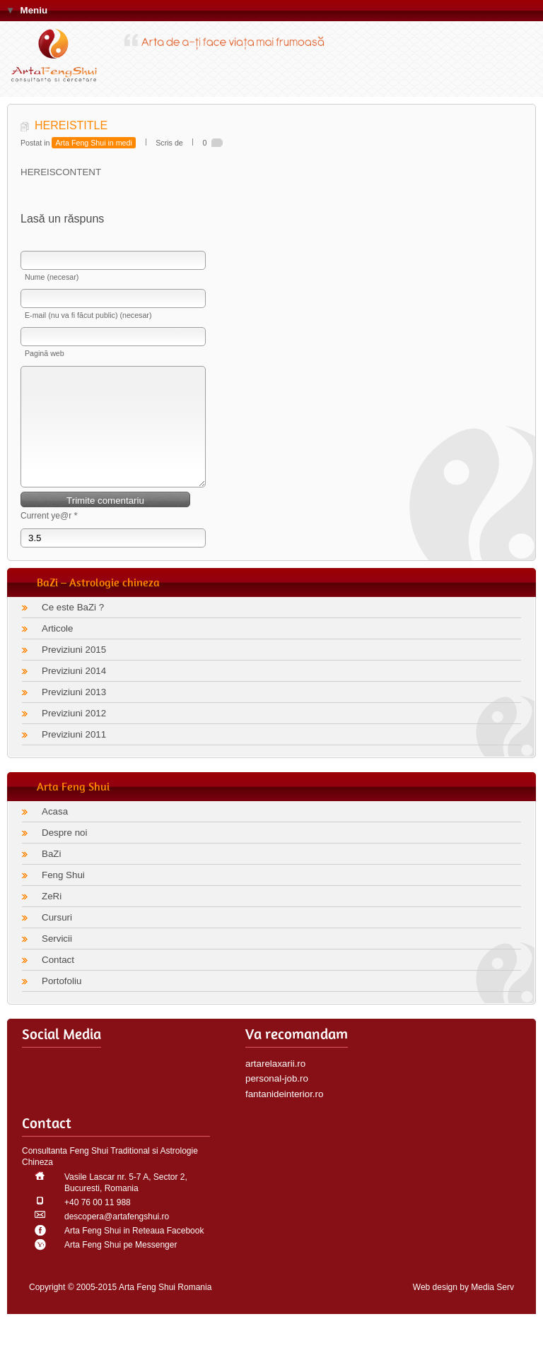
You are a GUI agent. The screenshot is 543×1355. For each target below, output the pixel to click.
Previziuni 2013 (74, 713)
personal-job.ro (276, 1099)
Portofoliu (61, 1002)
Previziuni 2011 (74, 755)
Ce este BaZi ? (73, 628)
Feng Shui (63, 896)
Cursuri (57, 938)
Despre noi (64, 853)
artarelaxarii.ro (275, 1084)
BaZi (51, 875)
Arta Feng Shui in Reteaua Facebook (134, 1252)
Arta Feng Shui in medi (93, 142)
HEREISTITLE (71, 125)
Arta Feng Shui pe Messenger (120, 1266)
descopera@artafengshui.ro (116, 1238)
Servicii (57, 959)
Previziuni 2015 (74, 670)
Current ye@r (49, 536)
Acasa (55, 832)
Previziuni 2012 (74, 734)
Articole (57, 649)
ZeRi (52, 917)
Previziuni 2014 (74, 692)
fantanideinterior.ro (284, 1115)
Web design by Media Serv (463, 1308)
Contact (58, 981)
